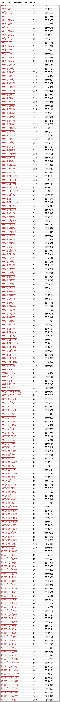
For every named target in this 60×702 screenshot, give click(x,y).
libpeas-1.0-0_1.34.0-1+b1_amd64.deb (9, 529)
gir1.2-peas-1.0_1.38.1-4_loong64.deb (9, 563)
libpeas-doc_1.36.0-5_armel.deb (8, 157)
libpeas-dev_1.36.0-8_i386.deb (7, 272)
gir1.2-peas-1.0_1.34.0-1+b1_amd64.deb (9, 682)
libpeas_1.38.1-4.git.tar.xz (6, 15)
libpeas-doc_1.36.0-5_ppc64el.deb (8, 151)
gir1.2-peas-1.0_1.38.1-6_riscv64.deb (9, 550)
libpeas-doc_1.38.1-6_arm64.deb (8, 71)
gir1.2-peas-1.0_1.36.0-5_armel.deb (8, 643)
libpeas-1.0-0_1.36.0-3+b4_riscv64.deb (9, 507)
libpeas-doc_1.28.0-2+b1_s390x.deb (8, 198)
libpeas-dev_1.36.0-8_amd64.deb (8, 276)
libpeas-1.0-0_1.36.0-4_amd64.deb (8, 505)
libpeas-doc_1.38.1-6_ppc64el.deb (8, 65)
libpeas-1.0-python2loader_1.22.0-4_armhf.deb (11, 391)
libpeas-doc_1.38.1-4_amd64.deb (8, 83)
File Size (35, 5)
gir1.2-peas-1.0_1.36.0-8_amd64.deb (9, 609)
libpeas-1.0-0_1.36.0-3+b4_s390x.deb (9, 506)
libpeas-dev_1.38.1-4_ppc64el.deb (8, 229)
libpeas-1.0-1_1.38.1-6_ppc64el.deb (8, 398)
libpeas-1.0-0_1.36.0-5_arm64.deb (8, 491)
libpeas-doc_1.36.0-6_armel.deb (8, 145)
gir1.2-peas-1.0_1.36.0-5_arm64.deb (8, 644)
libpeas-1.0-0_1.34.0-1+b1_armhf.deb (9, 525)
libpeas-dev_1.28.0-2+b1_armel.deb (8, 359)
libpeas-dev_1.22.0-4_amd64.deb (8, 368)
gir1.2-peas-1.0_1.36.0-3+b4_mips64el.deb (10, 663)
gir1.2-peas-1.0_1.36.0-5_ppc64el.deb (9, 637)
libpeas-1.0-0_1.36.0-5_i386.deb (8, 487)
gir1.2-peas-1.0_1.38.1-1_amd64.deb (9, 598)
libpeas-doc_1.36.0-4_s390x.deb (8, 161)
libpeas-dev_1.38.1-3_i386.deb (7, 242)
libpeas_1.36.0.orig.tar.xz (6, 27)
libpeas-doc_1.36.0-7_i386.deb (7, 130)
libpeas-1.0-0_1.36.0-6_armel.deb (8, 477)
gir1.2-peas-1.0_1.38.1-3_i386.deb (8, 574)
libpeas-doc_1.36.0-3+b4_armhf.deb (8, 180)
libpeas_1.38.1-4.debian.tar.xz (7, 17)
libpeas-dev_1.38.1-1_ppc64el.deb (8, 258)
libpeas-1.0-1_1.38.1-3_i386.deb (8, 421)
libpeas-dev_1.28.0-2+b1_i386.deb (8, 357)
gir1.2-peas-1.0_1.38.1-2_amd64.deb (9, 588)
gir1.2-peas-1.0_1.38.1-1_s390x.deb (8, 589)
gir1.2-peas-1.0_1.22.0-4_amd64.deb (9, 700)
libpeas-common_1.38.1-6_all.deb (8, 369)
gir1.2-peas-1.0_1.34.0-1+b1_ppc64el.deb (10, 673)
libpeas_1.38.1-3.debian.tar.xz (7, 20)
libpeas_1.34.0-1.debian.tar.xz (7, 53)
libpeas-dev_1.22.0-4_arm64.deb (8, 366)
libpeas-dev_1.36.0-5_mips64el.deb (8, 306)
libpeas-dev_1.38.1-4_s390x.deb (8, 227)
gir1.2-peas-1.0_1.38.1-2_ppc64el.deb (9, 581)
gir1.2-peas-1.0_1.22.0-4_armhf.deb (8, 697)
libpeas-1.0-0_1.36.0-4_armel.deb (8, 502)
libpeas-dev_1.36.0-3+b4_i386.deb (8, 332)
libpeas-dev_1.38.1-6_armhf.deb (8, 223)
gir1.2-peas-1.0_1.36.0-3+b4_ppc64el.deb (10, 662)
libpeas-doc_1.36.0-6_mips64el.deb (8, 141)
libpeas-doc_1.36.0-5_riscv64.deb (8, 150)
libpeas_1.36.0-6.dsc (5, 38)
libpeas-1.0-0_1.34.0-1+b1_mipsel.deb (9, 521)
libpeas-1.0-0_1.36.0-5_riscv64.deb (8, 483)
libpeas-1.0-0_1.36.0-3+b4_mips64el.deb (9, 510)
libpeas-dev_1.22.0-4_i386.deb (7, 364)
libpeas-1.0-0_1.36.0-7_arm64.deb (8, 466)
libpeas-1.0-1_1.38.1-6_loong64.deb (8, 399)
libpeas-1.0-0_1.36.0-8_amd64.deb (8, 455)
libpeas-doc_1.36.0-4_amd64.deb (8, 172)
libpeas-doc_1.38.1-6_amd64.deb (8, 72)
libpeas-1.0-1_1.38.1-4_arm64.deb (8, 414)
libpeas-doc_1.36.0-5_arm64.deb (8, 158)
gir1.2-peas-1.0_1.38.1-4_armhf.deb (8, 566)
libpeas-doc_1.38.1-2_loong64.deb (8, 97)
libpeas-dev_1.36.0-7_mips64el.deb (8, 281)
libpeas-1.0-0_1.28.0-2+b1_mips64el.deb (9, 535)
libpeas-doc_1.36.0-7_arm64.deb (8, 134)
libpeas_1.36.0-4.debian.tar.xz (7, 46)
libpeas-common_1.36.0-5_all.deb (8, 381)
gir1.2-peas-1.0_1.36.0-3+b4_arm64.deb (9, 669)
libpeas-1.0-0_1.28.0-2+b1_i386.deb (8, 536)
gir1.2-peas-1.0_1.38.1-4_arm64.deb (8, 568)
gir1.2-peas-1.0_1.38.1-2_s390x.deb (8, 580)
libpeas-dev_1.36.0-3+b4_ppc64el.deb (9, 329)
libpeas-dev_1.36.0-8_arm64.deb (8, 275)
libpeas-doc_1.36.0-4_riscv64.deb (8, 162)
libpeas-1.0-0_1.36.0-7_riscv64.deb (8, 458)
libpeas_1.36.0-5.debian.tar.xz (7, 43)
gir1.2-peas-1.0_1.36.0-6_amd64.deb (9, 633)
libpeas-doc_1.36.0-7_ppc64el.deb (8, 127)
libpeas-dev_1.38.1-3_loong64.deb (8, 240)
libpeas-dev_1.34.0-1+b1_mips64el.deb (9, 343)
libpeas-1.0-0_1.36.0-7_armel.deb (8, 465)
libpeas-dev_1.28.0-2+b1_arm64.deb (8, 361)
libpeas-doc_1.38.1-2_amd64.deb (8, 102)
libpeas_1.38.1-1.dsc (5, 24)
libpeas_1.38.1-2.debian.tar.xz (7, 23)
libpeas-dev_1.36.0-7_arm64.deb (8, 287)
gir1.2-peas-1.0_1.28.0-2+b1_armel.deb (9, 692)
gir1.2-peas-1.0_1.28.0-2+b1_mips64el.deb (10, 688)
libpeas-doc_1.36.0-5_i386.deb (7, 154)
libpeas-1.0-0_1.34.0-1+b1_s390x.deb (9, 518)
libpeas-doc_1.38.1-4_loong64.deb (8, 78)
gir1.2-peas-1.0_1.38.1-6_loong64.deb (9, 552)
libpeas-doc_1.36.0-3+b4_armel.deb (8, 182)
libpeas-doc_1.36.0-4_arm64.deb (8, 171)
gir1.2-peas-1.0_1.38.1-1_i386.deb (8, 593)
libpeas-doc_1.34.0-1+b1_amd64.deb (9, 197)
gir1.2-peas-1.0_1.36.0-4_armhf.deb (8, 654)
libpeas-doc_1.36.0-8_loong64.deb (8, 117)
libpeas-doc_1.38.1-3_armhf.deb (8, 90)
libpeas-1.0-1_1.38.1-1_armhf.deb (8, 442)
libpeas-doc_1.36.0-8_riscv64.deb (8, 114)
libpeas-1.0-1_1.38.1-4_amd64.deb (8, 416)
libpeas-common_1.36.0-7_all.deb (8, 379)
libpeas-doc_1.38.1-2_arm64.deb (8, 101)
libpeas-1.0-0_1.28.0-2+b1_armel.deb (9, 539)
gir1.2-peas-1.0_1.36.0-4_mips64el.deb (9, 651)
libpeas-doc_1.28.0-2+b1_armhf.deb (8, 205)
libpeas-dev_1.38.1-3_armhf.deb (8, 243)
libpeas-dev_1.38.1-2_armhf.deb (8, 253)
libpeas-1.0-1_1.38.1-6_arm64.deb (8, 403)
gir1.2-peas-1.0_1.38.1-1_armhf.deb (8, 595)
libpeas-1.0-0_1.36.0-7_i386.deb (8, 462)
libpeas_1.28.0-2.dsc (5, 56)
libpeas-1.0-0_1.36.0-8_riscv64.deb (8, 447)
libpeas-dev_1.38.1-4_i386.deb (7, 232)
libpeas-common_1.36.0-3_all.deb (8, 384)
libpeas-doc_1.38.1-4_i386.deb (7, 79)
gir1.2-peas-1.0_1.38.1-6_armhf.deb (8, 555)
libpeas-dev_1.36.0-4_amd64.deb (8, 325)
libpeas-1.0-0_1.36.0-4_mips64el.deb (9, 498)
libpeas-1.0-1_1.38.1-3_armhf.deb (8, 422)
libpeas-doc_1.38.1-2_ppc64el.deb (8, 95)
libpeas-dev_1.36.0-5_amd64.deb (8, 313)
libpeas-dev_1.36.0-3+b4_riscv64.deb (9, 328)
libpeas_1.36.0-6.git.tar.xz (6, 37)
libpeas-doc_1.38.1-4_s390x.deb (8, 73)
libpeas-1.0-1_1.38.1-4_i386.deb (8, 411)
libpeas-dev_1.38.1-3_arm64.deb (8, 245)
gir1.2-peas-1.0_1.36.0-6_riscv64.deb (9, 624)
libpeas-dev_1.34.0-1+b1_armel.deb (8, 347)
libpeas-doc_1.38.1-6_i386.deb (7, 68)
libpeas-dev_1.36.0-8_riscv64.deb (8, 268)
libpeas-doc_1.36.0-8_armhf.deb (8, 120)
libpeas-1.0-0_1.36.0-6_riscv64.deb (8, 470)
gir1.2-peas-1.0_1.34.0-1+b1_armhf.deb (9, 678)
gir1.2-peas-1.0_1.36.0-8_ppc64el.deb (9, 602)
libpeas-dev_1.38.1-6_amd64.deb (8, 225)
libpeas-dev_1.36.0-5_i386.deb (7, 307)
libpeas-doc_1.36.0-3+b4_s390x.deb (8, 173)
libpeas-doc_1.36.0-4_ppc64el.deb (8, 164)
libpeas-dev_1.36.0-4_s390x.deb (8, 314)
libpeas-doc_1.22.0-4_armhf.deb (8, 212)
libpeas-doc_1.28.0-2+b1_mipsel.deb (9, 201)
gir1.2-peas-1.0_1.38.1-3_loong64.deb (9, 573)
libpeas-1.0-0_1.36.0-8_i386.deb (8, 451)
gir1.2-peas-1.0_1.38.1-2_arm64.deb (8, 587)
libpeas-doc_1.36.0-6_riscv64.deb (8, 138)
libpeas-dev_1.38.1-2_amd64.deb (8, 255)
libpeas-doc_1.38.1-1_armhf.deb (8, 109)
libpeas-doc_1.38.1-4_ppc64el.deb (8, 76)
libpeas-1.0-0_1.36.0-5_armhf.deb (8, 488)
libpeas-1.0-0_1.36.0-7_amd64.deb (8, 468)
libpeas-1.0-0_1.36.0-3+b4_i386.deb (8, 511)
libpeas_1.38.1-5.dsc (5, 12)
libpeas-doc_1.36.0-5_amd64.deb (8, 160)
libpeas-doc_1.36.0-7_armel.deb (8, 132)
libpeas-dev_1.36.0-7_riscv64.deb (8, 279)
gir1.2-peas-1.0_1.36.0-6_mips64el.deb (9, 626)
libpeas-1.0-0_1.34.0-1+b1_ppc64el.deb (9, 520)
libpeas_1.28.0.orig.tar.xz (6, 54)
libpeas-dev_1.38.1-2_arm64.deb (8, 254)
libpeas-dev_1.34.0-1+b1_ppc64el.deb (9, 340)
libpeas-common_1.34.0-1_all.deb (8, 385)
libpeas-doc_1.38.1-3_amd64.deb (8, 93)
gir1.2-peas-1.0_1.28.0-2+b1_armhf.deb (9, 691)
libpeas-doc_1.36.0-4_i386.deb (7, 167)
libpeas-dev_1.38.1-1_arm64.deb (8, 264)
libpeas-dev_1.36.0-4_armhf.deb (8, 321)
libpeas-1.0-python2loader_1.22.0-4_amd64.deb (11, 394)
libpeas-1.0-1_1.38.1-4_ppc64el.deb (8, 409)
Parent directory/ (4, 6)
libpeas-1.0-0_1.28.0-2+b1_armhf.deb (9, 537)
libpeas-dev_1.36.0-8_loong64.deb (8, 271)
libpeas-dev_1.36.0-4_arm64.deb (8, 324)
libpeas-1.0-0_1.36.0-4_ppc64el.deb (8, 496)
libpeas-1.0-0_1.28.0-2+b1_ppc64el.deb (9, 532)
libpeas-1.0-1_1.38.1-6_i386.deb (8, 401)
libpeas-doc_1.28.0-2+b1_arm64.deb (8, 208)
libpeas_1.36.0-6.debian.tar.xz (7, 39)
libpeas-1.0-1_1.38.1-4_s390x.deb (8, 406)
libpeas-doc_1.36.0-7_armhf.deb (8, 131)
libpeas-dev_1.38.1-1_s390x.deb (8, 257)
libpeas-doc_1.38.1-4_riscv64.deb (8, 75)
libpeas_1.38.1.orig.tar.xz (6, 8)
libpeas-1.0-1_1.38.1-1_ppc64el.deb (8, 437)
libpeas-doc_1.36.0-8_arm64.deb (8, 121)
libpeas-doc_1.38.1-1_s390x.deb (8, 104)
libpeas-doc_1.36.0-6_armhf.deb (8, 143)
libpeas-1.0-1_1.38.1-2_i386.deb (8, 431)
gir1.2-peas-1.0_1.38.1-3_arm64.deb (8, 577)
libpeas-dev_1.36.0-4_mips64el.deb (8, 318)
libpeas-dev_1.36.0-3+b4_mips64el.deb (9, 331)
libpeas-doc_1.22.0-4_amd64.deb (8, 214)
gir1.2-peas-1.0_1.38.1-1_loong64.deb (9, 592)
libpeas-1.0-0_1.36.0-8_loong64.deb (8, 450)
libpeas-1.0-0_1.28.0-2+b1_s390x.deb (9, 531)
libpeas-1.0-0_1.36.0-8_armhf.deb (8, 453)
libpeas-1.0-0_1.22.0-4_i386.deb (8, 543)
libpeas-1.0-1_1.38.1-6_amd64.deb (8, 405)
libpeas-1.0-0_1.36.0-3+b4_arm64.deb (9, 515)
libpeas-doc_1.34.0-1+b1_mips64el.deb (9, 190)
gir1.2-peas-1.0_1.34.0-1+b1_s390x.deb (9, 671)
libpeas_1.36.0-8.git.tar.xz (6, 28)
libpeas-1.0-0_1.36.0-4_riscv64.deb (8, 495)
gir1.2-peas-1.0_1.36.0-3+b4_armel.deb (9, 667)
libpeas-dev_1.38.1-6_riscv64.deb (8, 217)
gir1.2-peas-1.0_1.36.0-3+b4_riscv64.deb (9, 661)
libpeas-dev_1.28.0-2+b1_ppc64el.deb (9, 353)
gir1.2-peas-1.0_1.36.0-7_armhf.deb (8, 617)
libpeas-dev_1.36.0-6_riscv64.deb (8, 291)
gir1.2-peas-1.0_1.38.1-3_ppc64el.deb (9, 572)
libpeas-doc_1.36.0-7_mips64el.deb (8, 128)
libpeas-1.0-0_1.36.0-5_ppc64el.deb (8, 484)
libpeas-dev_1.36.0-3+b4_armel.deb (8, 335)
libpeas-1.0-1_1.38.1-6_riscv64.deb (8, 396)
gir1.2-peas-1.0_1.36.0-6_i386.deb (8, 628)
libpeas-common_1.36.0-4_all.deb (8, 383)
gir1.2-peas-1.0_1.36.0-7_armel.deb (8, 618)
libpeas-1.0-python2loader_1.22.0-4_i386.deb (10, 390)
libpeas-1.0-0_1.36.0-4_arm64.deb (8, 503)
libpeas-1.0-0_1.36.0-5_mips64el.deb (9, 485)
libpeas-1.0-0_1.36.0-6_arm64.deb (8, 479)
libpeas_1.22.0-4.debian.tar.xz (7, 61)
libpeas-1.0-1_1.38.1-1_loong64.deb (8, 439)
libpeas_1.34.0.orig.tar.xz (6, 50)
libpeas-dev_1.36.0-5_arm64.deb (8, 312)
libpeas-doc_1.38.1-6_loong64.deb (8, 67)
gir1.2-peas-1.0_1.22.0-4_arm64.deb (8, 699)
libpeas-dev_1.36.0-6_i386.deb (7, 295)
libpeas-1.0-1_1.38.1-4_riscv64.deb (8, 407)
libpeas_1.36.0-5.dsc (5, 42)
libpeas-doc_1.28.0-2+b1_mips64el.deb (9, 202)
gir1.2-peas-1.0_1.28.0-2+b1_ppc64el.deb (10, 685)
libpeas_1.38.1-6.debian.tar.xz (7, 11)
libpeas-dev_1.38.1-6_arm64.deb (8, 224)
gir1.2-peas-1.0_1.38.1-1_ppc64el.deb (9, 591)
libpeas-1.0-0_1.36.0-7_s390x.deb (8, 457)
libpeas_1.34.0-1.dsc (5, 52)
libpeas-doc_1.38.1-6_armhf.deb (8, 69)
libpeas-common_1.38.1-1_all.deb (8, 376)
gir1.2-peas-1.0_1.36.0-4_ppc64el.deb (9, 650)
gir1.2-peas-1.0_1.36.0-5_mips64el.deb (9, 639)
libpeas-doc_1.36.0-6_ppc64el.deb (8, 139)
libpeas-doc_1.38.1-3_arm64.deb (8, 91)
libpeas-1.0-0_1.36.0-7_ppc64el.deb (8, 459)
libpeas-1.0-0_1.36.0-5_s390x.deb (8, 481)
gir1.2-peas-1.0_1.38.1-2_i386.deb (8, 584)
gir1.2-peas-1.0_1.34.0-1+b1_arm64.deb (9, 681)
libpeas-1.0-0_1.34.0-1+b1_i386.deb (8, 524)
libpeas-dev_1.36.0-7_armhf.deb (8, 284)
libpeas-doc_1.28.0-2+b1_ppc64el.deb (9, 199)
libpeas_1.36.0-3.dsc (5, 47)
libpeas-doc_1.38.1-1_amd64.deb (8, 112)
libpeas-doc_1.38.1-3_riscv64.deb (8, 84)
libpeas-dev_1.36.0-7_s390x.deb (8, 277)
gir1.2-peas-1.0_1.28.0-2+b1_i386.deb (9, 689)
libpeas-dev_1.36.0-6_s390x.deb (8, 290)
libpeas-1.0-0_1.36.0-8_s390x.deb (8, 446)
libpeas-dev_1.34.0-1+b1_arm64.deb (8, 349)
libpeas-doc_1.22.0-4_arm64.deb (8, 213)
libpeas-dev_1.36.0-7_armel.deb (8, 286)
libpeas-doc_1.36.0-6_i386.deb (7, 142)
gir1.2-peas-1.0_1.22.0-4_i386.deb (8, 696)
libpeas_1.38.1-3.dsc (5, 19)
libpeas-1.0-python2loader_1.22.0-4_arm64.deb (11, 392)
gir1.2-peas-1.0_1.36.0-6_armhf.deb (8, 629)
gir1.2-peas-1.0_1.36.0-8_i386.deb (8, 604)
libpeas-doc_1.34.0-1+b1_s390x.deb (8, 186)
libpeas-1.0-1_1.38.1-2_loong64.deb (8, 429)
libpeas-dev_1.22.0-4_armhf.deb (8, 365)
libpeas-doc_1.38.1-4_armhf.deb (8, 80)
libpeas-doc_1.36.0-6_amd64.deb (8, 147)
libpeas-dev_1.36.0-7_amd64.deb (8, 288)
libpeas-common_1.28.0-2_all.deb (8, 387)
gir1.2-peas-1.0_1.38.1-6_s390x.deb (8, 548)
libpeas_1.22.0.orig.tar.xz (6, 58)
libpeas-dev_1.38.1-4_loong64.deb (8, 231)
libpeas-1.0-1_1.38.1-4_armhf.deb (8, 413)
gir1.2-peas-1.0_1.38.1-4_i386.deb (8, 565)
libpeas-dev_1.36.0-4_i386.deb (7, 320)
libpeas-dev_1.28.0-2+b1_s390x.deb (8, 351)
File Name (3, 5)
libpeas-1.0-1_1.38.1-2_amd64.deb (8, 435)
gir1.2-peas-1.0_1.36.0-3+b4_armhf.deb (9, 666)
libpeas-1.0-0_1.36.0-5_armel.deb (8, 489)
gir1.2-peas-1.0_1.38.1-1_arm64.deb (8, 596)
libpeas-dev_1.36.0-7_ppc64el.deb (8, 280)
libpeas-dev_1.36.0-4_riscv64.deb (8, 316)
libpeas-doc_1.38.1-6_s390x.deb (8, 63)
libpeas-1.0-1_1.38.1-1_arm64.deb (8, 443)
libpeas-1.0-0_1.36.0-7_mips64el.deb (9, 461)
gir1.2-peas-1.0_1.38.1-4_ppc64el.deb (9, 562)
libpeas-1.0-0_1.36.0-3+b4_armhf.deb (9, 513)
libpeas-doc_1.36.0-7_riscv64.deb (8, 125)
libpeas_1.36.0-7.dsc (5, 34)
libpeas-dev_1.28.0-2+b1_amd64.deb (9, 362)
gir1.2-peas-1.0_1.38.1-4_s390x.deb (8, 559)
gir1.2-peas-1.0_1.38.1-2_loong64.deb (9, 583)
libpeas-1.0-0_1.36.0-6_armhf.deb (8, 476)
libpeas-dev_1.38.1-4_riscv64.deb (8, 228)
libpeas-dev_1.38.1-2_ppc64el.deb (8, 249)
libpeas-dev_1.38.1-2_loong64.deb (8, 250)
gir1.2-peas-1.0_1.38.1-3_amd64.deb (9, 578)
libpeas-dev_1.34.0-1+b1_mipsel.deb (9, 342)
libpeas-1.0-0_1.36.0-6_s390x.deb (8, 469)
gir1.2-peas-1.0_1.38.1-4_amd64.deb (9, 569)
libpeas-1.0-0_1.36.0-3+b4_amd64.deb (9, 517)
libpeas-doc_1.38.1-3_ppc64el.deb (8, 86)
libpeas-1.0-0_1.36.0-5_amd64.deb (8, 492)
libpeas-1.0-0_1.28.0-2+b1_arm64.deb (9, 540)
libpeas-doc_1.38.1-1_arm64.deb (8, 110)
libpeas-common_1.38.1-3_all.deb (8, 373)
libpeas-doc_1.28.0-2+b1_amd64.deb (9, 209)
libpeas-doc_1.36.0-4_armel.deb (8, 169)
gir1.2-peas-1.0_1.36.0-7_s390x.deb (8, 610)
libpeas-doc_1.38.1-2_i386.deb (7, 98)
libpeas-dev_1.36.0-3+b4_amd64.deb (9, 338)
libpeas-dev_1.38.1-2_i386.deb (7, 251)
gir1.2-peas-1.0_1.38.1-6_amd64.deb (9, 558)
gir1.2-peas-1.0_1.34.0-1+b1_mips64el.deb (10, 676)
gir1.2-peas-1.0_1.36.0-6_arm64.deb (8, 632)
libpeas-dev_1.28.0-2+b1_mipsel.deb (9, 354)
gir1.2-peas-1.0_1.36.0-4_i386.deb (8, 652)
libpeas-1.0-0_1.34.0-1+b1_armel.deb (9, 526)
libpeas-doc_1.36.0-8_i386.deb (7, 119)
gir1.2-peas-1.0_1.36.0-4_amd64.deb (9, 658)
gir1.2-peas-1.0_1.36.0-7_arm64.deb (8, 619)
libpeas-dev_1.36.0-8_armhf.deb (8, 273)
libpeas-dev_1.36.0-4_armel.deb (8, 323)
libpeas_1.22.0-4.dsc (5, 60)
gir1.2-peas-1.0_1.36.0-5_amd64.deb (9, 645)
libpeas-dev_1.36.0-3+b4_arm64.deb (8, 336)
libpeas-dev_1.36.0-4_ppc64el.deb (8, 317)
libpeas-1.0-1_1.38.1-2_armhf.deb (8, 432)
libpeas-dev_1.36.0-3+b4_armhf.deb (8, 333)
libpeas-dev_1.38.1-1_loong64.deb (8, 260)
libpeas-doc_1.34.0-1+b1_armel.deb (8, 194)
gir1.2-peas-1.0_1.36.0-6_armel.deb (8, 630)
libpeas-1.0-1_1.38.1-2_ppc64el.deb (8, 428)
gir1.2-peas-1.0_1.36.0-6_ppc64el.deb (9, 625)
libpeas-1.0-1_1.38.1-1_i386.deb (8, 440)
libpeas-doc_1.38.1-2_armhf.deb (8, 99)
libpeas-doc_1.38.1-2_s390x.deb (8, 94)
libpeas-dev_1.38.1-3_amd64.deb (8, 246)
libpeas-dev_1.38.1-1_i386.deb (7, 261)
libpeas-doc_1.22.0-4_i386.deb (7, 210)
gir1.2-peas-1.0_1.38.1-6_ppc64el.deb (9, 551)
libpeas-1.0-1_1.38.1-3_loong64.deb (8, 420)
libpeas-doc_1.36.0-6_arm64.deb (8, 146)
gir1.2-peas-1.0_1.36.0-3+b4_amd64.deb (9, 670)
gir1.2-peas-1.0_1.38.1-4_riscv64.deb (9, 561)
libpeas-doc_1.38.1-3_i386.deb (7, 89)
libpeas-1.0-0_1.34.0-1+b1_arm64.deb (9, 528)
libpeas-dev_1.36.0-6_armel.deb (8, 298)
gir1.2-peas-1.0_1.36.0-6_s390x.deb (8, 622)
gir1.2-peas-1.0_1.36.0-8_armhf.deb (8, 606)
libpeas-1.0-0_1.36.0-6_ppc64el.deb (8, 472)
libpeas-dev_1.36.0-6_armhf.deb (8, 297)
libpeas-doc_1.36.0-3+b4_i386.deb (8, 179)
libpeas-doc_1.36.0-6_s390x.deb (8, 136)
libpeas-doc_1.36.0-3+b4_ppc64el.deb (9, 176)
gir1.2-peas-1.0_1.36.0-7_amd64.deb (9, 621)
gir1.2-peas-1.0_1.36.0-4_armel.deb (8, 655)
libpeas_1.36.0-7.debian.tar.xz (7, 35)
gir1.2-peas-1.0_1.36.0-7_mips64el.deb (9, 614)
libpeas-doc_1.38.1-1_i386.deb (7, 108)
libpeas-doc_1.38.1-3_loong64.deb (8, 87)
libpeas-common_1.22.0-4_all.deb (8, 388)
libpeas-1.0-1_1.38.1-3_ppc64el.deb (8, 418)
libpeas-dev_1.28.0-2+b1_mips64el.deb (9, 355)
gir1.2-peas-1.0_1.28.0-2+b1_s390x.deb (9, 684)
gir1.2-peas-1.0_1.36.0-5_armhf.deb (8, 641)
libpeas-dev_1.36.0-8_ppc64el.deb (8, 269)
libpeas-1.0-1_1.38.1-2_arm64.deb (8, 433)
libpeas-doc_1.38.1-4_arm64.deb (8, 82)
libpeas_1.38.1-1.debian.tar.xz (7, 26)
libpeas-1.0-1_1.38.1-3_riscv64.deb (8, 417)
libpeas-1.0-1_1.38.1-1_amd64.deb (8, 444)
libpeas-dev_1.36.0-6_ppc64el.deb (8, 292)
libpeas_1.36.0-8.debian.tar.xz (7, 31)
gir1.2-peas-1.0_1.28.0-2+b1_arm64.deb (9, 693)
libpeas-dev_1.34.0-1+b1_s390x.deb (8, 339)
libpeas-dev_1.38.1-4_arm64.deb (8, 235)
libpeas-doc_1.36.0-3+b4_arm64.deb (8, 183)
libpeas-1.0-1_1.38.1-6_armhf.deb (8, 402)
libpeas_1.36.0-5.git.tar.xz (6, 41)
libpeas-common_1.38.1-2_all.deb (8, 375)
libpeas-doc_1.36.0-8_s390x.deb (8, 113)
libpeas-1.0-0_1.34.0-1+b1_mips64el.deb (9, 522)
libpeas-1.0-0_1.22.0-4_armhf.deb (8, 544)
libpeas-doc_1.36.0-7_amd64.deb (8, 135)
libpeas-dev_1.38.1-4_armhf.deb (8, 234)
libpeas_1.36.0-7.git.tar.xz (6, 32)
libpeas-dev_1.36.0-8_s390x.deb (8, 266)
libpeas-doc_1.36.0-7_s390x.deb (8, 124)
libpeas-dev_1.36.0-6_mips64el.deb (8, 294)
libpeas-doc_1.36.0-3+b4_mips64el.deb (9, 177)
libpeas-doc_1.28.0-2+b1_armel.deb (8, 206)
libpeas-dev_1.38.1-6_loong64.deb (8, 220)
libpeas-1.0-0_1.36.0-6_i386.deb (8, 474)
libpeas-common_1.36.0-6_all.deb (8, 380)
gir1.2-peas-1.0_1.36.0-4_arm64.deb (8, 656)
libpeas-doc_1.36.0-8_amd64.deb (8, 123)
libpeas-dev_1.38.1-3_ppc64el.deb (8, 239)
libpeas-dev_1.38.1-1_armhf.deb (8, 262)
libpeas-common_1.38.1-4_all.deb (8, 372)
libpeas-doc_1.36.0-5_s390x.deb (8, 149)
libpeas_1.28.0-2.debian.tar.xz (7, 57)
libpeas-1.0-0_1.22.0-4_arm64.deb (8, 546)
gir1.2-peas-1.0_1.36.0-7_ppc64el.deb (9, 613)
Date (46, 5)
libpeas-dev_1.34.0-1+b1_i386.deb (8, 344)
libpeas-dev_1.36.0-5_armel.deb (8, 310)
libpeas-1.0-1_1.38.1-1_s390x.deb (8, 436)
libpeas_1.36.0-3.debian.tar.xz (7, 49)
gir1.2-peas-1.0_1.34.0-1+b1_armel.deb (9, 680)
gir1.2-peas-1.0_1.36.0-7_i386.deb (8, 615)
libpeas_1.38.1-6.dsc (5, 9)
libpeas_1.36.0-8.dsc (5, 30)
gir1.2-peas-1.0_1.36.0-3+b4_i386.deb (9, 665)
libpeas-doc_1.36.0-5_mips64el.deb (8, 153)
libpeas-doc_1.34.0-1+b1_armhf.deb (8, 193)
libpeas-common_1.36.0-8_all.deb (8, 377)
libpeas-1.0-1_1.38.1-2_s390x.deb (8, 427)
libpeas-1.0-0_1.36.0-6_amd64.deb (8, 480)
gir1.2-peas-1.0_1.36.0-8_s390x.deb (8, 599)
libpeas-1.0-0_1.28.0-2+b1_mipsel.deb (9, 533)
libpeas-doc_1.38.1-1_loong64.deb (8, 106)
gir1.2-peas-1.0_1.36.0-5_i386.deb (8, 640)
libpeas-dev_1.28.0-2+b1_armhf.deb (8, 358)
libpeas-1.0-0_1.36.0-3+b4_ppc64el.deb (9, 509)
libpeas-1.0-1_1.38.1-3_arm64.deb (8, 424)
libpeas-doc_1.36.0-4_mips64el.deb (8, 165)
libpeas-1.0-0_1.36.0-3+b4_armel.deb (9, 514)
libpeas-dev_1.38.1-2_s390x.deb (8, 247)
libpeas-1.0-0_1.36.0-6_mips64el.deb (9, 473)
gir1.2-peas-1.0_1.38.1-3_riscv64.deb (9, 570)
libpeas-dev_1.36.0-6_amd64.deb (8, 301)
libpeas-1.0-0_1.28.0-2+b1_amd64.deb (9, 541)
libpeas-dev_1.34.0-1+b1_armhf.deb (8, 346)
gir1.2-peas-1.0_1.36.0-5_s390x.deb (8, 635)
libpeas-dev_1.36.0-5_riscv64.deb (8, 303)
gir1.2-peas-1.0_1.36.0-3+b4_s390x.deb (9, 659)
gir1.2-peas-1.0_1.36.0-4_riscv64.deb (9, 648)
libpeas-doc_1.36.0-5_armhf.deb (8, 156)
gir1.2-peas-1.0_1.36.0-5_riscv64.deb (9, 636)
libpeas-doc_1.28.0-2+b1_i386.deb (8, 203)
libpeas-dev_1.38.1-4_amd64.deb (8, 236)
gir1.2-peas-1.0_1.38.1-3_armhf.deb (8, 576)
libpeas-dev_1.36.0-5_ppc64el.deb (8, 305)
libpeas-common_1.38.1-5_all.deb (8, 370)
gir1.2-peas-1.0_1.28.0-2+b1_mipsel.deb (9, 687)
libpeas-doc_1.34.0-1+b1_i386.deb (8, 191)
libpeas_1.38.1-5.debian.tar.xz (7, 13)
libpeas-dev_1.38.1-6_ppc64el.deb (8, 219)
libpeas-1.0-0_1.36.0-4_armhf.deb (8, 500)
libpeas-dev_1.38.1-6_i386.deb (7, 221)
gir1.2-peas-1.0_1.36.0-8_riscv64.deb (9, 600)
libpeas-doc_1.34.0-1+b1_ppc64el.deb (9, 187)
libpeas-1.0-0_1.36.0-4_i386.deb (8, 499)
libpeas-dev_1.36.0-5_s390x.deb (8, 302)
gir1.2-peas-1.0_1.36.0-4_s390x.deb (8, 647)
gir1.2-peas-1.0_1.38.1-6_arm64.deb (8, 557)
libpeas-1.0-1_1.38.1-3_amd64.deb (8, 425)
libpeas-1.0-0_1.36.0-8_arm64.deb (8, 454)
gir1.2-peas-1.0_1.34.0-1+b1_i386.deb (9, 677)
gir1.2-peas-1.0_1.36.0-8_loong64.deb (9, 603)
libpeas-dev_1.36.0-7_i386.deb (7, 283)
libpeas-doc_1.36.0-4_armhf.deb (8, 168)
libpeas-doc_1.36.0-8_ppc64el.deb (8, 116)
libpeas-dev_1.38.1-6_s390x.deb (8, 216)
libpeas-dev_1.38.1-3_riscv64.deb (8, 238)
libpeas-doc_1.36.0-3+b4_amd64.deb (9, 184)
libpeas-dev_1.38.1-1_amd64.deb (8, 265)
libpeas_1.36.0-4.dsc (5, 45)
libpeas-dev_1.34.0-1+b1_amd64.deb (9, 350)
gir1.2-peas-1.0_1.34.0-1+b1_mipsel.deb (9, 674)
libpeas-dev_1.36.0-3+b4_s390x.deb (8, 327)
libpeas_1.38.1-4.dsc (5, 16)
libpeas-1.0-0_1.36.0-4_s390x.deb (8, 494)
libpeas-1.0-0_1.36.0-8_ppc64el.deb (8, 448)
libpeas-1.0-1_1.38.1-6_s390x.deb (8, 395)
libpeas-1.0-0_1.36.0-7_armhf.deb (8, 463)
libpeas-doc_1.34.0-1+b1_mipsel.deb (9, 188)
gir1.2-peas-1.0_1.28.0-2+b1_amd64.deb (9, 695)
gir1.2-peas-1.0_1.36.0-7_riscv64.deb (9, 611)
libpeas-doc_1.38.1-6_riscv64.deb (8, 64)
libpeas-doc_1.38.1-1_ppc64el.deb (8, 105)
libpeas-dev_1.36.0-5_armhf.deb (8, 309)
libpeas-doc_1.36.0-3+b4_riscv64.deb (9, 175)
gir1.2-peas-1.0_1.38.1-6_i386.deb (8, 554)
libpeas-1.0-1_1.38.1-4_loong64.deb (8, 410)
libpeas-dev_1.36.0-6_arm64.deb (8, 299)
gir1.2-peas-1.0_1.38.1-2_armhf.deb (8, 585)
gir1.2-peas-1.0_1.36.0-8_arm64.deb (8, 607)
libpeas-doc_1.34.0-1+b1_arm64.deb (8, 195)
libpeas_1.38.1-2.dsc (5, 21)
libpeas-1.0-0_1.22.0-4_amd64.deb (8, 547)
